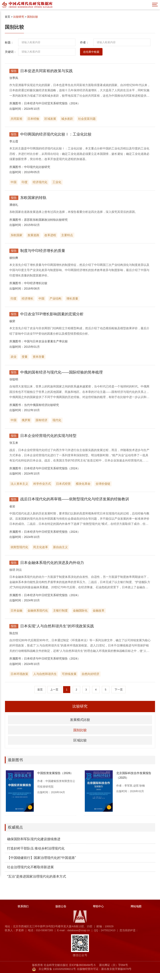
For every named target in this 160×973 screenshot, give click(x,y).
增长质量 (72, 298)
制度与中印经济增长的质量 (42, 251)
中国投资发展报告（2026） (55, 773)
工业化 (56, 182)
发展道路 (33, 235)
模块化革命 (83, 483)
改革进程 (50, 235)
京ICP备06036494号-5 (82, 965)
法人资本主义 (19, 483)
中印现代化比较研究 (37, 167)
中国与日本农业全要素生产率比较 (46, 341)
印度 (25, 182)
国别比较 (32, 16)
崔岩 (12, 506)
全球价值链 (103, 483)
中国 (13, 182)
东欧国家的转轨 (33, 198)
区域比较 (80, 740)
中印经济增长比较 (35, 283)
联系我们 (23, 906)
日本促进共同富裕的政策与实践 (46, 71)
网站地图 (136, 906)
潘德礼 (13, 204)
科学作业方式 (42, 483)
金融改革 (98, 610)
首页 (7, 16)
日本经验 (33, 118)
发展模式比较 (80, 719)
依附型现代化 (19, 547)
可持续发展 (69, 674)
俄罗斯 (26, 420)
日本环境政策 (19, 674)
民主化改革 (40, 547)
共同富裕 (16, 118)
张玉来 (13, 442)
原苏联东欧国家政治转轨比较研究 (46, 219)
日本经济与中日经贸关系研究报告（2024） (52, 103)
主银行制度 (60, 610)
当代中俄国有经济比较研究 (41, 405)
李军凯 (128, 785)
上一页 (54, 689)
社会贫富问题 (87, 118)
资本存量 (38, 356)
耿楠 (142, 785)
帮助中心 (98, 906)
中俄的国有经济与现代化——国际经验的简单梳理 (61, 372)
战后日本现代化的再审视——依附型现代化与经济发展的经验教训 (74, 499)
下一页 (119, 689)
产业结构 (55, 298)
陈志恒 (13, 633)
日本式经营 (63, 483)
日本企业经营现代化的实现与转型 (48, 436)
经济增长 (27, 298)
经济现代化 (40, 182)
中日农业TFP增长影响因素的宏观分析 (52, 314)
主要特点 (67, 235)
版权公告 (60, 906)
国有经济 (41, 420)
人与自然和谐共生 (45, 674)
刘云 (19, 569)
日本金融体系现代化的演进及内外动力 (52, 563)
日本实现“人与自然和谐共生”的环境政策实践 (57, 626)
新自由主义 (60, 547)
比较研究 (18, 16)
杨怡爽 (13, 257)
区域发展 (50, 118)
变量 (25, 356)
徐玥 (12, 569)
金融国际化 (80, 610)
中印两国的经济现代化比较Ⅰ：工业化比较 (55, 134)
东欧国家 (16, 235)
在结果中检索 (91, 52)
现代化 (56, 420)
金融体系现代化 (38, 610)
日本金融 (16, 610)
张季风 (13, 78)
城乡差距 (67, 118)
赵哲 (136, 785)
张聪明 (13, 379)
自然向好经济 (90, 674)
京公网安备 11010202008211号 (57, 969)
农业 (13, 356)
